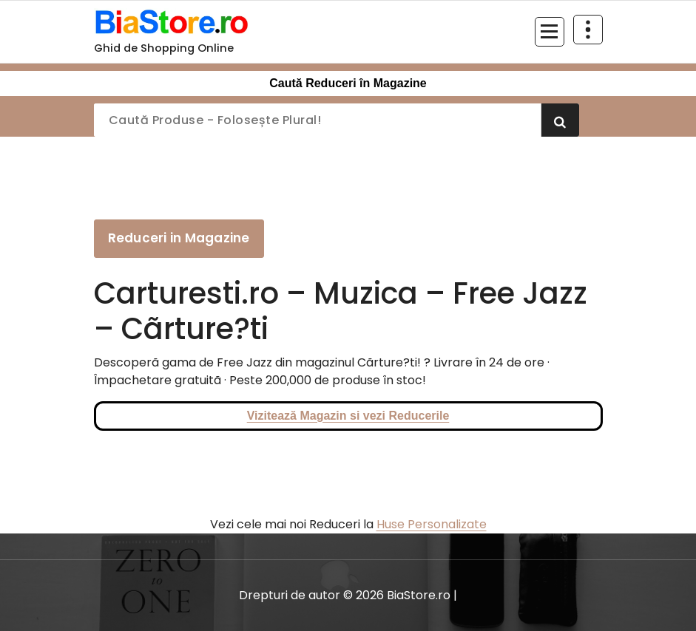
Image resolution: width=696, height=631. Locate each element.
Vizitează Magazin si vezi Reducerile (348, 415)
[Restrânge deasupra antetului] (588, 29)
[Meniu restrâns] (549, 32)
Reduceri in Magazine (179, 238)
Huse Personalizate (431, 524)
